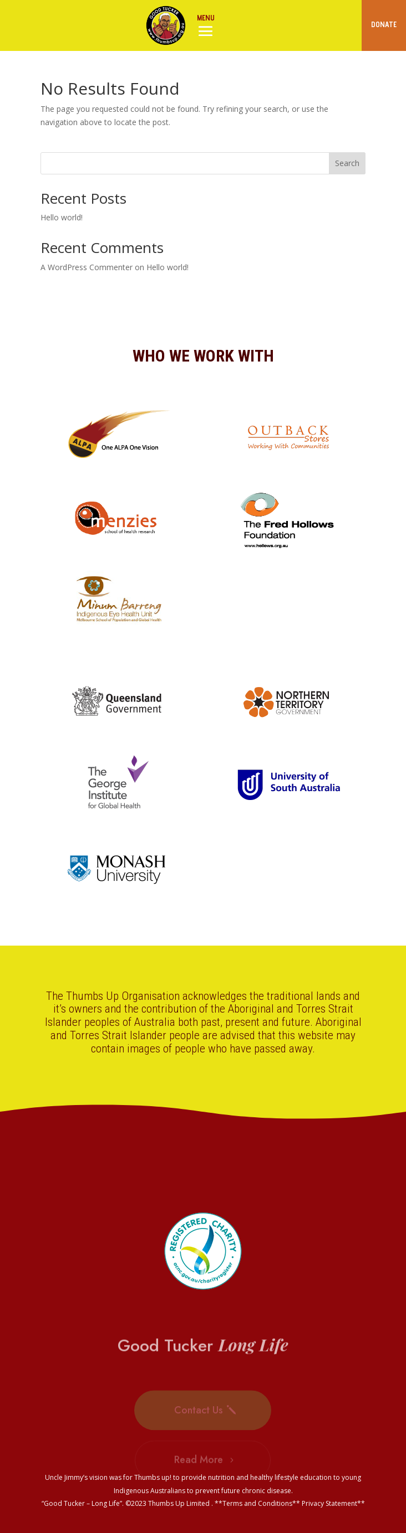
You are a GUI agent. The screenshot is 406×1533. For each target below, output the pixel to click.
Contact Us (198, 1420)
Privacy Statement (329, 1503)
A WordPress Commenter (86, 267)
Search (347, 163)
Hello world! (61, 217)
